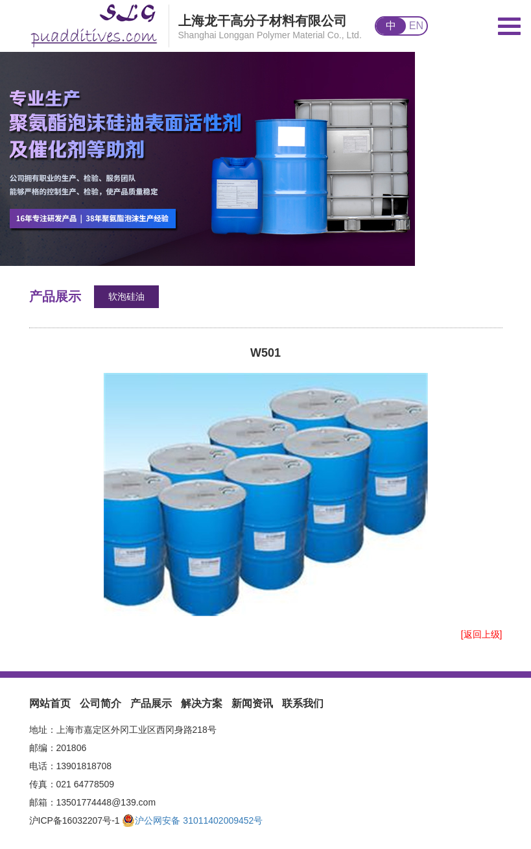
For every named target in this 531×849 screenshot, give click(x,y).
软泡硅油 (126, 296)
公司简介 (100, 703)
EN (416, 25)
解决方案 (201, 703)
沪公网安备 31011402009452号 (192, 820)
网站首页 (50, 703)
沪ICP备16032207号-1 (74, 820)
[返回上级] (481, 634)
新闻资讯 (252, 703)
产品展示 (151, 703)
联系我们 (303, 703)
